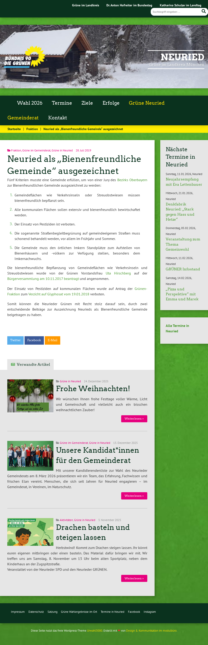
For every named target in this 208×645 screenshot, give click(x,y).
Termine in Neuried (112, 612)
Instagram (150, 612)
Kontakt (57, 118)
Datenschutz (36, 612)
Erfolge (111, 103)
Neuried (182, 57)
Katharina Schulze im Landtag (180, 5)
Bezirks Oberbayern (132, 180)
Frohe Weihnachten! (93, 388)
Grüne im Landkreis (85, 5)
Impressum (18, 612)
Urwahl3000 (94, 631)
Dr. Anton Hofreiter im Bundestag (129, 5)
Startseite (14, 129)
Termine (62, 103)
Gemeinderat (23, 118)
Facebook (34, 340)
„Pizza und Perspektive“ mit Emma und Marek (182, 294)
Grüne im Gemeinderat (36, 150)
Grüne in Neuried (62, 150)
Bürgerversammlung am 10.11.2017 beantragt (43, 278)
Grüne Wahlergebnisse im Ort (79, 612)
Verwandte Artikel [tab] (33, 364)
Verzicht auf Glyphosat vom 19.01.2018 (58, 294)
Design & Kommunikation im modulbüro (151, 631)
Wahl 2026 (30, 103)
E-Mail (52, 340)
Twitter (15, 340)
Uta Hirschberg (118, 273)
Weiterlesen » (134, 418)
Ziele (87, 103)
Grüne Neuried (147, 103)
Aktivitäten (66, 520)
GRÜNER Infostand (183, 269)
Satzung (53, 612)
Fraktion (32, 129)
